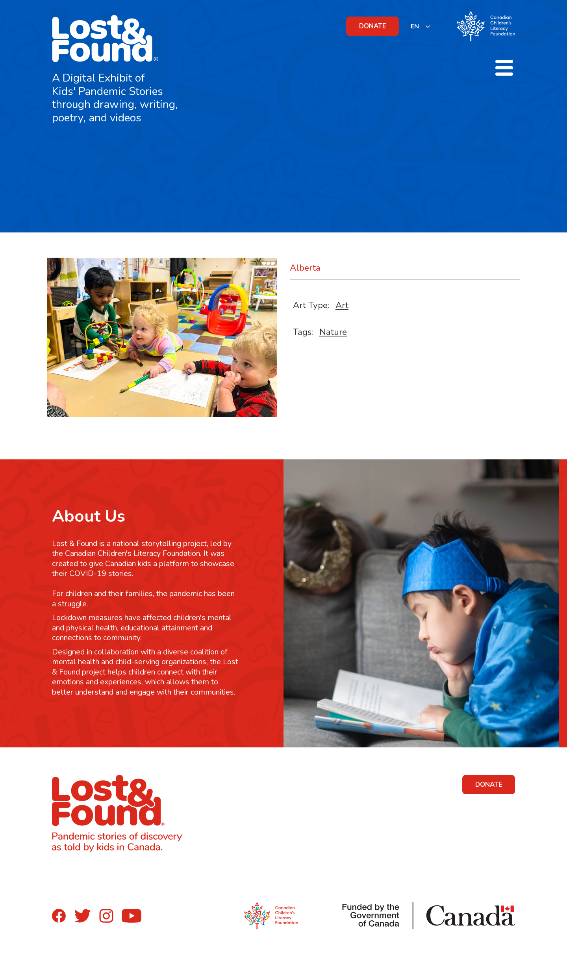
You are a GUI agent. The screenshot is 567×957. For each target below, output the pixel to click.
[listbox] (421, 26)
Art (341, 305)
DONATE (372, 26)
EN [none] (415, 26)
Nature (333, 332)
